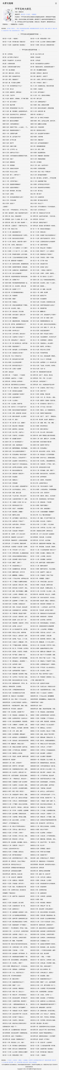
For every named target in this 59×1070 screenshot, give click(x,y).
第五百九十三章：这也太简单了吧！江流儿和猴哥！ (17, 1014)
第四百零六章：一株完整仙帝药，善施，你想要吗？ (17, 705)
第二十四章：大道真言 (36, 89)
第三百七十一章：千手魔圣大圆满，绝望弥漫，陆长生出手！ (19, 645)
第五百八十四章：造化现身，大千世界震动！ (42, 998)
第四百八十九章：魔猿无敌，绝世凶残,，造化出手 (44, 839)
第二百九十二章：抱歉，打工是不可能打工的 (42, 518)
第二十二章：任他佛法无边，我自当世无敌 (42, 86)
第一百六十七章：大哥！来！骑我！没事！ (42, 318)
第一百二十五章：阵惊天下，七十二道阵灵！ (42, 251)
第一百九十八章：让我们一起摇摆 (12, 368)
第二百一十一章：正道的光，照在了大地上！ (42, 387)
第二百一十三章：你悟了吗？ (38, 391)
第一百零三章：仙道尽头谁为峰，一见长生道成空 (44, 216)
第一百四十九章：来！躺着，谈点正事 (40, 289)
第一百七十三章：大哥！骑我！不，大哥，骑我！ (44, 327)
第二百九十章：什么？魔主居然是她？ (40, 515)
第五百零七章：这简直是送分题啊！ (12, 870)
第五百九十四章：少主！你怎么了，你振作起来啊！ (44, 1014)
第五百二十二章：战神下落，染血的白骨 (14, 896)
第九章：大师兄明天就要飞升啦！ (12, 66)
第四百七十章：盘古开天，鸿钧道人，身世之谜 (15, 807)
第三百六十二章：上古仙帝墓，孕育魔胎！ (42, 629)
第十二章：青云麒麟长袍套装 (38, 70)
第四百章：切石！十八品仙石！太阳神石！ (42, 693)
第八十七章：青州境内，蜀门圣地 (12, 190)
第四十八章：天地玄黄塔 (37, 127)
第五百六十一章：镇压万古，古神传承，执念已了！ (44, 959)
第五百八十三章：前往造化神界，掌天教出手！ (15, 998)
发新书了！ (6, 899)
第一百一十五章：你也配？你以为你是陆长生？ (43, 235)
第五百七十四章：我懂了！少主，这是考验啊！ (43, 982)
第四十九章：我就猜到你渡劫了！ (12, 130)
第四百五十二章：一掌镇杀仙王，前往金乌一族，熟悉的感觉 (19, 778)
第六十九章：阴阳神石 (9, 162)
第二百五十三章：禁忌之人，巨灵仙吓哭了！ (15, 457)
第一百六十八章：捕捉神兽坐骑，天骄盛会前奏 (15, 321)
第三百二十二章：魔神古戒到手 (39, 565)
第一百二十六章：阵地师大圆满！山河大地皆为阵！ (17, 254)
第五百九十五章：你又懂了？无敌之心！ (14, 1017)
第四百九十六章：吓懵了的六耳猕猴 (40, 851)
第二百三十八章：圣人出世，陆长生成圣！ (42, 432)
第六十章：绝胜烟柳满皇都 (37, 146)
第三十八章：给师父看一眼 (37, 111)
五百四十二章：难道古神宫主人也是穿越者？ (42, 928)
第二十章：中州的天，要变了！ (39, 82)
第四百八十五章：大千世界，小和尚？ (13, 832)
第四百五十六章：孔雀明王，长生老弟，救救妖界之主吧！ (19, 785)
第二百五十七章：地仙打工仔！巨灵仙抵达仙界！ (16, 464)
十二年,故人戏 (4, 1062)
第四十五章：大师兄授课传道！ (11, 124)
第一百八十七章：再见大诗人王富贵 (40, 349)
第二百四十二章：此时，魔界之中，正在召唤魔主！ (44, 438)
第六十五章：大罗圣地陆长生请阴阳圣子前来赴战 (16, 155)
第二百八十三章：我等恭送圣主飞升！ (13, 505)
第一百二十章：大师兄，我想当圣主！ (13, 244)
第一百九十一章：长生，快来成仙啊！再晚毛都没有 (44, 356)
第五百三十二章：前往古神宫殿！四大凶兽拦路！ (44, 912)
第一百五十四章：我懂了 (9, 298)
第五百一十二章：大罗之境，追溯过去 (40, 877)
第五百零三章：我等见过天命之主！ (12, 864)
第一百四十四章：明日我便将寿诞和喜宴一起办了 (16, 283)
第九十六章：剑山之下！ (37, 203)
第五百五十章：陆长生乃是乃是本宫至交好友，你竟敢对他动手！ (20, 944)
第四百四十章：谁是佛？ (9, 759)
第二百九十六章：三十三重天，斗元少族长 (42, 524)
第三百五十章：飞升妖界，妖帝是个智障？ (42, 610)
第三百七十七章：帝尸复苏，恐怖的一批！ (14, 654)
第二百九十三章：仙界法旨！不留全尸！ (14, 521)
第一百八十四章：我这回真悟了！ (12, 346)
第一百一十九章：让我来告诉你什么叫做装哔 (42, 241)
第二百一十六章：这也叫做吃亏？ (12, 397)
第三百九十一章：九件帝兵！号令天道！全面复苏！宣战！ (19, 677)
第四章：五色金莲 (35, 57)
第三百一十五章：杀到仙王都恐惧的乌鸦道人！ (15, 556)
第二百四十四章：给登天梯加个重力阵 (40, 441)
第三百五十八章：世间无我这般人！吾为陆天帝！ (44, 623)
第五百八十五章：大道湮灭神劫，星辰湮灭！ (15, 1001)
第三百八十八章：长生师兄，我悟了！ (40, 670)
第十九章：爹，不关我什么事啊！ (12, 82)
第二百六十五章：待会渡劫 (10, 476)
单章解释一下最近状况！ (9, 893)
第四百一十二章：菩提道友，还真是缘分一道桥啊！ (17, 715)
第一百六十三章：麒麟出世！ (38, 311)
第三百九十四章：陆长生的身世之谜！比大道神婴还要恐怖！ (19, 680)
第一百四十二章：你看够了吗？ (11, 279)
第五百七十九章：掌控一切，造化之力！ (14, 991)
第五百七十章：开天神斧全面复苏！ (12, 975)
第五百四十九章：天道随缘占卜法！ (40, 940)
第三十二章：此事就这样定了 (38, 101)
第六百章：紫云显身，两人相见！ (39, 1023)
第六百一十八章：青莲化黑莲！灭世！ (40, 38)
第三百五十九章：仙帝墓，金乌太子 (12, 626)
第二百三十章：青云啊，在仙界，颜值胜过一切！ (44, 419)
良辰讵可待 (6, 30)
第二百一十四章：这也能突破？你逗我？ (14, 394)
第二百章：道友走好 (8, 372)
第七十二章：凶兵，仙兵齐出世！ (39, 165)
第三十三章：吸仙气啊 (9, 105)
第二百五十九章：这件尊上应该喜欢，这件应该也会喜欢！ (19, 467)
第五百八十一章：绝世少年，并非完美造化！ (15, 994)
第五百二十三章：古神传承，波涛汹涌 (40, 896)
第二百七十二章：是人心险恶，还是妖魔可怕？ (15, 486)
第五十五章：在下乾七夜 (9, 140)
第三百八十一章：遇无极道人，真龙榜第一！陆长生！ (17, 661)
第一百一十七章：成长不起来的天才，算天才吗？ (44, 238)
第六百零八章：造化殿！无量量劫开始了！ (14, 1039)
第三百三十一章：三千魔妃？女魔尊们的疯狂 (15, 581)
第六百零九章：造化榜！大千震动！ (40, 1039)
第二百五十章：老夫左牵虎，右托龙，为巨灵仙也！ (44, 451)
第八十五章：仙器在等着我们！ (11, 187)
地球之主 (50, 28)
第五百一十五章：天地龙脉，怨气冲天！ (14, 883)
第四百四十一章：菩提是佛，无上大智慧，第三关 (44, 759)
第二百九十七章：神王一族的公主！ (12, 527)
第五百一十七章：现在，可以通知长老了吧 (14, 886)
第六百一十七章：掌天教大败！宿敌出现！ (14, 41)
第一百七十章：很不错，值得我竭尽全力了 (14, 324)
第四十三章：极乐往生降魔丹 (11, 120)
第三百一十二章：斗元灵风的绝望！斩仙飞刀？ (43, 550)
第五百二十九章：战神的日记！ (11, 909)
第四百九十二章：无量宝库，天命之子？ (14, 845)
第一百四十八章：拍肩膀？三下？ (12, 289)
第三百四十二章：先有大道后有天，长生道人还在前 (44, 597)
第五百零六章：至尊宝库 (37, 867)
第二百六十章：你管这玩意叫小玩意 (40, 467)
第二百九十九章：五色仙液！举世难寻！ (14, 530)
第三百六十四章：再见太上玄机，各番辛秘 (14, 632)
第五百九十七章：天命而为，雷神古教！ (14, 1020)
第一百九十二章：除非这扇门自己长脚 (13, 359)
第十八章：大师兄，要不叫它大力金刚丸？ (42, 79)
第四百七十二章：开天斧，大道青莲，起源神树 (15, 810)
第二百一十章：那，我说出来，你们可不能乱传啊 (16, 387)
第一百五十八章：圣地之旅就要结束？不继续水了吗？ (17, 305)
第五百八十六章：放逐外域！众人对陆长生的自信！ (44, 1001)
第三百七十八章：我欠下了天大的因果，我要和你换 (44, 654)
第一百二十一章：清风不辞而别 (39, 244)
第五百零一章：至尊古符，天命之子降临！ (14, 861)
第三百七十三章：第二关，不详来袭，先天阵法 (15, 648)
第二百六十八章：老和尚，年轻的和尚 (40, 480)
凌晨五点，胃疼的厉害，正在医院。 (12, 686)
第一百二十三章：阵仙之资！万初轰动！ (41, 248)
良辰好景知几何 (16, 30)
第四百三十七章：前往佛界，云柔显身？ (41, 753)
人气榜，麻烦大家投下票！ (37, 680)
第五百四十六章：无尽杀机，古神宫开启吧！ (42, 934)
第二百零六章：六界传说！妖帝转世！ (13, 381)
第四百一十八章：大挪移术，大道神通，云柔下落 (16, 724)
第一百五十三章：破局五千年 (38, 295)
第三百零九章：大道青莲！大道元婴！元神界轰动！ (17, 546)
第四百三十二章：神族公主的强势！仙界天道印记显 (17, 747)
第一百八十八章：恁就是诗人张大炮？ (13, 352)
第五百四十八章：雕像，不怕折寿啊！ (13, 940)
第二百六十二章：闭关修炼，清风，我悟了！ (42, 470)
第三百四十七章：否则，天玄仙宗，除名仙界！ (15, 607)
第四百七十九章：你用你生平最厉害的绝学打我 (43, 820)
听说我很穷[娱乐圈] (24, 28)
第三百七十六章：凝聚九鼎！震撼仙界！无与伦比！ (44, 651)
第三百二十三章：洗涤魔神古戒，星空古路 (14, 569)
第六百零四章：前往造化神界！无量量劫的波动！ (16, 1033)
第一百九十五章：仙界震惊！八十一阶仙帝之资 (43, 362)
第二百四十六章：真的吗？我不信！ (40, 445)
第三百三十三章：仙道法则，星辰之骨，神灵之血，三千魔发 (19, 584)
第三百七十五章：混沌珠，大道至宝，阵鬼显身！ (16, 651)
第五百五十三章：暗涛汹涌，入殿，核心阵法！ (43, 947)
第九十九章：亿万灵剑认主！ (38, 209)
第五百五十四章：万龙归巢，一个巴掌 (13, 950)
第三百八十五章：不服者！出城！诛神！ (14, 667)
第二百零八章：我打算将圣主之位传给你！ (14, 384)
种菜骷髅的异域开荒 (34, 28)
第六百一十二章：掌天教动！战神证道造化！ (15, 1045)
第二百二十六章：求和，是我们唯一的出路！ (15, 413)
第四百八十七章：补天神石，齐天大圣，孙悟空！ (16, 836)
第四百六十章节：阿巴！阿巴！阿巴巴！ (14, 791)
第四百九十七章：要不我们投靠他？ (12, 855)
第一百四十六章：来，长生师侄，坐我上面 (14, 286)
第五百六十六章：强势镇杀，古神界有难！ (14, 969)
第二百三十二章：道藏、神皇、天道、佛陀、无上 (44, 422)
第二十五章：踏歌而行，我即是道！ (12, 92)
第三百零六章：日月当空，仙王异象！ (40, 540)
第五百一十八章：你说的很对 (38, 886)
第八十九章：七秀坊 (8, 194)
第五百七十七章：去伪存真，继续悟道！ (14, 988)
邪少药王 (42, 28)
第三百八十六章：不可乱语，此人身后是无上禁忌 (44, 667)
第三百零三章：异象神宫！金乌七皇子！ (14, 537)
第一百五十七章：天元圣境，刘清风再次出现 (42, 302)
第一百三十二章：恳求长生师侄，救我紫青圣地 (15, 263)
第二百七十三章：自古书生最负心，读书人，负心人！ (17, 489)
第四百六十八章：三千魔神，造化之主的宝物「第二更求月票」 (20, 804)
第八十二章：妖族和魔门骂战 (38, 181)
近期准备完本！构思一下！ (10, 1026)
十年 (15, 1062)
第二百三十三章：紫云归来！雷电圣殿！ (14, 426)
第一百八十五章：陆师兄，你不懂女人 (40, 346)
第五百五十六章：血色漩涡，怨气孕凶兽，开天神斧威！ (18, 953)
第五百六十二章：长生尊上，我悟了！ (13, 963)
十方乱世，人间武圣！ (12, 1060)
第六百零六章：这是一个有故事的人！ (13, 1036)
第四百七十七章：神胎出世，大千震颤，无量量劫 (44, 816)
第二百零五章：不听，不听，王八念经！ (41, 378)
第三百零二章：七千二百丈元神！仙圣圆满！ (42, 534)
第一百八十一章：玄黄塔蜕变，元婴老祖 (41, 340)
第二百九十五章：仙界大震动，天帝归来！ (14, 524)
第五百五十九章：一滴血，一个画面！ (40, 956)
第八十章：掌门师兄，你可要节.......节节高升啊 (43, 178)
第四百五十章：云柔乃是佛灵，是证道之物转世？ (16, 775)
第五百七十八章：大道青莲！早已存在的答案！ (43, 988)
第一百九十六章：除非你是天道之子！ (13, 365)
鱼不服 (8, 28)
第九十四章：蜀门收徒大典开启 (39, 200)
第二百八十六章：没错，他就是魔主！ (40, 508)
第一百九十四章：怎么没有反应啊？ (12, 362)
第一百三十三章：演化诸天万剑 (39, 263)
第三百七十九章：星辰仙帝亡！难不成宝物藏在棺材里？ (18, 658)
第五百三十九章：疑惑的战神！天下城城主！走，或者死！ (19, 925)
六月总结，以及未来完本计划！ (11, 848)
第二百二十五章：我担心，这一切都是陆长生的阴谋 (44, 410)
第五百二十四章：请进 (36, 899)
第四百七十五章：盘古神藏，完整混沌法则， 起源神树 (17, 813)
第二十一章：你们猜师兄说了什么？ (12, 86)
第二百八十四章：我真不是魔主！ (39, 505)
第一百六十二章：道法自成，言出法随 (13, 311)
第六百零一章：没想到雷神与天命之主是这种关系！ (44, 1026)
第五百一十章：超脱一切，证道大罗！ (40, 874)
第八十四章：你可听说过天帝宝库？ (40, 184)
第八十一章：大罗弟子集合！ (11, 181)
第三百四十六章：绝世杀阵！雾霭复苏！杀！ (42, 604)
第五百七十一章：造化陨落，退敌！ (40, 975)
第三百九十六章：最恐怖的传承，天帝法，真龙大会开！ (18, 683)
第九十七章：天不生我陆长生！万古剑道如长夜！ (44, 206)
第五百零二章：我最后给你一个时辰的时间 (42, 861)
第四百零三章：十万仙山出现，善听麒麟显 (42, 696)
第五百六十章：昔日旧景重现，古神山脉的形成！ (16, 959)
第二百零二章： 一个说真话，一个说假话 (14, 375)
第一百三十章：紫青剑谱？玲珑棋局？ (13, 260)
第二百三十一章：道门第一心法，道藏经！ (14, 422)
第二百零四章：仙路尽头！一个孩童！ (13, 378)
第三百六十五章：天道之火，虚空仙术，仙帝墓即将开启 (18, 635)
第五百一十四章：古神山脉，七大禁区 (40, 880)
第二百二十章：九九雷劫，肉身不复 (12, 403)
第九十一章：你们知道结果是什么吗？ (13, 197)
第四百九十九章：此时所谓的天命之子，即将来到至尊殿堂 (19, 858)
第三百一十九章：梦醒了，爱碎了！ (12, 562)
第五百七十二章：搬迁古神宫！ (11, 979)
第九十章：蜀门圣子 (36, 194)
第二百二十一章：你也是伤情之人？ (12, 565)
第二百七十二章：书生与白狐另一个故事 (41, 486)
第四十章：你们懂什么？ (37, 114)
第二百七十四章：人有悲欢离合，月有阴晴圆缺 (43, 489)
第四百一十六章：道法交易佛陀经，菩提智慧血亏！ (17, 721)
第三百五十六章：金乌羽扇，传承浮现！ (41, 619)
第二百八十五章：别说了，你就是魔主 (13, 508)
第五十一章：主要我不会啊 (10, 133)
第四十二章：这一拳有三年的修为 (39, 117)
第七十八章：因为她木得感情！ (39, 174)
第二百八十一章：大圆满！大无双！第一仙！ (15, 502)
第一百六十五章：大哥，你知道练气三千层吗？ (43, 314)
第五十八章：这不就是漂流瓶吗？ (39, 143)
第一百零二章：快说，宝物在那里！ (12, 216)
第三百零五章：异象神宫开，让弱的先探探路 (15, 540)
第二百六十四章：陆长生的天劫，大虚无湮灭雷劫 (44, 473)
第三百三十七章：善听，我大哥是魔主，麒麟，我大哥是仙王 (19, 591)
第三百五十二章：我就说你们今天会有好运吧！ (43, 613)
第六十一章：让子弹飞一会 (10, 149)
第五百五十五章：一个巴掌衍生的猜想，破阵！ (43, 950)
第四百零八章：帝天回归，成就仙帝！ (13, 708)
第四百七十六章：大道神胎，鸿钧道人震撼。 (15, 816)
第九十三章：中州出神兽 (9, 200)
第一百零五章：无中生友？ (37, 219)
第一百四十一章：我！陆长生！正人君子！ (42, 276)
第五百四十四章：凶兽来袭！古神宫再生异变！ (43, 931)
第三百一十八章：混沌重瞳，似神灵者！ (41, 559)
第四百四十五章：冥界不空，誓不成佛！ (14, 766)
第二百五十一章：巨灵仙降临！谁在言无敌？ (15, 454)
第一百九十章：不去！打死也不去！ (12, 356)
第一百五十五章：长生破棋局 (38, 298)
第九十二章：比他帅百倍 (37, 197)
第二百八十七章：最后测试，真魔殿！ (13, 511)
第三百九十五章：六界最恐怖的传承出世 (14, 689)
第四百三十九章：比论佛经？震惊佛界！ (41, 756)
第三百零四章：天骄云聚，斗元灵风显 (40, 537)
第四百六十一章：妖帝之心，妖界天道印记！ (42, 791)
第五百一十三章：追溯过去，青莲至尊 (13, 880)
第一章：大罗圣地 (7, 54)
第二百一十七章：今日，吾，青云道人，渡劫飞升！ (44, 397)
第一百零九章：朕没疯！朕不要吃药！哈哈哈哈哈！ (44, 225)
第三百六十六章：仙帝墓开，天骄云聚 (40, 635)
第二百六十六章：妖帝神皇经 (38, 476)
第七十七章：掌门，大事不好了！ (12, 174)
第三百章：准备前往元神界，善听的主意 (41, 530)
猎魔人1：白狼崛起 (23, 1060)
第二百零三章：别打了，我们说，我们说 (41, 375)
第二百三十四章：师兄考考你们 (39, 426)
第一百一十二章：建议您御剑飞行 (12, 232)
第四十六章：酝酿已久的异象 (38, 124)
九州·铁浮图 (19, 1062)
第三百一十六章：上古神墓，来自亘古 (40, 556)
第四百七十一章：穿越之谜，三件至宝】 (41, 807)
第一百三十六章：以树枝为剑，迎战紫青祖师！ (15, 270)
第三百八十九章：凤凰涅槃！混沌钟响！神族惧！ (16, 673)
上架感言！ (6, 206)
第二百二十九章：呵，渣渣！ (11, 419)
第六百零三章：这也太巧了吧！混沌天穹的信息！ (44, 1029)
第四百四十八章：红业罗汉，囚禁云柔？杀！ (15, 772)
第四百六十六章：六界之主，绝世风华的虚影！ (15, 801)
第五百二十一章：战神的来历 (38, 893)
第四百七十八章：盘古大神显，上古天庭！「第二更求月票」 (19, 820)
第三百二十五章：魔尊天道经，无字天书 (14, 572)
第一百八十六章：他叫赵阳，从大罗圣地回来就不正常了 (18, 349)
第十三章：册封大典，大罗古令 (11, 73)
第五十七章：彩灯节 (8, 143)
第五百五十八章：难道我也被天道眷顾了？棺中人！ (17, 956)
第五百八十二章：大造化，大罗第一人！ (41, 994)
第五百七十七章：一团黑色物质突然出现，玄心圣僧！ (17, 1004)
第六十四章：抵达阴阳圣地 (37, 152)
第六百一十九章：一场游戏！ (29, 14)
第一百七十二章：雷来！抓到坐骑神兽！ (14, 327)
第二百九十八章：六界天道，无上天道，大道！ (43, 527)
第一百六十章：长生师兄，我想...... (12, 308)
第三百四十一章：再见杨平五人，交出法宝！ (15, 597)
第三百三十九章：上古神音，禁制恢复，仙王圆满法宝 (17, 594)
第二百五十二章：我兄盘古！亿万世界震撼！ (42, 454)
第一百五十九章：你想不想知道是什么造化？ (42, 305)
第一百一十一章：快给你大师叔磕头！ (40, 229)
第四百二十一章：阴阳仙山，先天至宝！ (41, 727)
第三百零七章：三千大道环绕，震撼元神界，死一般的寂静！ (19, 543)
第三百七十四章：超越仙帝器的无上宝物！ (42, 648)
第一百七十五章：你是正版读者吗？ (40, 330)
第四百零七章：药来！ (36, 705)
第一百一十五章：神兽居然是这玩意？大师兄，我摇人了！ (19, 235)
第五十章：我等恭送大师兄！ (38, 130)
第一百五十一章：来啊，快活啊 (39, 292)
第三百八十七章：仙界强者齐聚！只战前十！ (15, 670)
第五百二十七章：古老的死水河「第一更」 (14, 905)
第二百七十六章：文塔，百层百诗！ (40, 492)
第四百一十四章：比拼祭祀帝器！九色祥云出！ (15, 718)
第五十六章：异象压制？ (37, 140)
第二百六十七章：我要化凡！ (11, 480)
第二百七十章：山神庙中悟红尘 (39, 483)
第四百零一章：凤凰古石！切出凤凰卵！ (14, 696)
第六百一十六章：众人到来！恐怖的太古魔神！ (43, 41)
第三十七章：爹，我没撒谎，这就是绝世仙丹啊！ (16, 111)
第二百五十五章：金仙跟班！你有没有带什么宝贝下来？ (18, 461)
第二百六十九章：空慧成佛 (10, 483)
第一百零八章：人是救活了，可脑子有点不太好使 (16, 225)
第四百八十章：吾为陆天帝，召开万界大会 (42, 823)
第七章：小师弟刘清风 (9, 63)
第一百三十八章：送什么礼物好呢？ (12, 273)
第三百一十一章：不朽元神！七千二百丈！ (14, 550)
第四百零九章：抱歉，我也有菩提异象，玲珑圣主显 (44, 708)
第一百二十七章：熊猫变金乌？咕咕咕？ (41, 254)
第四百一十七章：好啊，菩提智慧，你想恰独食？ (44, 721)
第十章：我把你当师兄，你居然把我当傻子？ (42, 66)
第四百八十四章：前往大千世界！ (39, 829)
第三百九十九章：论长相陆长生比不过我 (14, 693)
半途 (10, 30)
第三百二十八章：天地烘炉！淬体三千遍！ (42, 575)
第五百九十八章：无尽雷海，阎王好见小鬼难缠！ (44, 1020)
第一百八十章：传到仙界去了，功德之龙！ (14, 340)
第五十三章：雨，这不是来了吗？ (12, 136)
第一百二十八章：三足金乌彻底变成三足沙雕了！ (16, 257)
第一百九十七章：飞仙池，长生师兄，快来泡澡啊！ (44, 365)
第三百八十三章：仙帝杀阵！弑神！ (12, 664)
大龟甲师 (30, 1060)
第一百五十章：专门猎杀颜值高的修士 (13, 292)
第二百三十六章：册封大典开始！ (39, 429)
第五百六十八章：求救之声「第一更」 (40, 905)
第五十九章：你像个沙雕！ (10, 146)
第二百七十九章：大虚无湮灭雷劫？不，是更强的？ (17, 499)
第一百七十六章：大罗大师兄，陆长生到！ (14, 333)
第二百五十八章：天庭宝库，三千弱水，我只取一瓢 (44, 464)
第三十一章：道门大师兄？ (10, 101)
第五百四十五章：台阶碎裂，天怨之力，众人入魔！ (17, 934)
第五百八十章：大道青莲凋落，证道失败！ (42, 991)
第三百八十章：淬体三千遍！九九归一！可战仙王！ (44, 658)
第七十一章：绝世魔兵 (9, 165)
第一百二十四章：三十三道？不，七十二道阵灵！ (16, 251)
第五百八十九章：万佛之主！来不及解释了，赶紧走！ (17, 1007)
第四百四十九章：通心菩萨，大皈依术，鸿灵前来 (44, 772)
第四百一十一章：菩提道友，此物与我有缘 (42, 712)
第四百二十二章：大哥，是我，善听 (12, 731)
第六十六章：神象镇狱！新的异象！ (40, 155)
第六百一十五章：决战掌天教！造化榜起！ (14, 45)
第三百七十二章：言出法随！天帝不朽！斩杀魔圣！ (44, 645)
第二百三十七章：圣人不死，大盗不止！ (14, 432)
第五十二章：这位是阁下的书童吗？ (40, 133)
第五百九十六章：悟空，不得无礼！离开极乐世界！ (44, 1017)
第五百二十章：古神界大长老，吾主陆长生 (14, 890)
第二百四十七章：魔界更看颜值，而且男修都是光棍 (17, 448)
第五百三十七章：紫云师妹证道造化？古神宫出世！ (17, 921)
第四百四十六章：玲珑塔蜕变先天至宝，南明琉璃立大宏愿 (19, 769)
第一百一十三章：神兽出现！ (38, 232)
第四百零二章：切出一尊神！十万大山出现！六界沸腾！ (18, 699)
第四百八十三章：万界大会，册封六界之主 (14, 829)
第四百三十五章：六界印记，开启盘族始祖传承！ (44, 750)
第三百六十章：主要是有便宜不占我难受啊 (42, 626)
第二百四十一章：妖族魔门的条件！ (12, 438)
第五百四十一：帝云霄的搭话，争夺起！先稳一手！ (17, 928)
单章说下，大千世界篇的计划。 (11, 823)
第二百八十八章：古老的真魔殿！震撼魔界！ (42, 511)
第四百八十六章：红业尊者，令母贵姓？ (41, 832)
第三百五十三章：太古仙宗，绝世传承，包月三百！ (17, 616)
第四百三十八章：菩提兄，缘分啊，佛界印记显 (15, 756)
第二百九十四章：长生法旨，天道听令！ (41, 521)
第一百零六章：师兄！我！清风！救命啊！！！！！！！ (18, 222)
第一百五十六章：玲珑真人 (10, 302)
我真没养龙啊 (48, 1060)
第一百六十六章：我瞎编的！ (11, 318)
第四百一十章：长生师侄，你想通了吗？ (14, 712)
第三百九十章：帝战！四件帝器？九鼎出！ (42, 673)
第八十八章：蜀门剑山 (36, 190)
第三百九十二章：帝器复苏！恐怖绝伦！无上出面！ (44, 677)
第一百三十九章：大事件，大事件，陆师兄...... (43, 273)
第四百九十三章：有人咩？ (37, 845)
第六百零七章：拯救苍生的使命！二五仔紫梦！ (43, 1036)
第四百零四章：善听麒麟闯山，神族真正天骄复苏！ (44, 699)
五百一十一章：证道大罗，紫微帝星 (12, 877)
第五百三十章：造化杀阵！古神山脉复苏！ (42, 909)
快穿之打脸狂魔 (32, 1062)
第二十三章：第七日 (8, 89)
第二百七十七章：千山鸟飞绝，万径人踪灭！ (15, 495)
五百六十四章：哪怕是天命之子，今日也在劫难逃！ (17, 966)
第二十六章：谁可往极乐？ (37, 92)
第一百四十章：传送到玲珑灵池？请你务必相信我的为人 (18, 276)
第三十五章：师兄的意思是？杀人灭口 (13, 108)
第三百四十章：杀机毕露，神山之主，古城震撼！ (44, 594)
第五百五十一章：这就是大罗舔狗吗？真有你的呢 (44, 944)
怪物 (46, 28)
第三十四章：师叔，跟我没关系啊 (39, 105)
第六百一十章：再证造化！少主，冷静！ (14, 1042)
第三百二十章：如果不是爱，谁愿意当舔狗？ (42, 562)
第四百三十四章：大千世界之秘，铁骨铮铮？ (15, 750)
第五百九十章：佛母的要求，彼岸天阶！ (41, 1007)
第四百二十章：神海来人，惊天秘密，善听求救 (15, 727)
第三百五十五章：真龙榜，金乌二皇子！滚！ (15, 619)
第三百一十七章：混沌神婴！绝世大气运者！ (15, 559)
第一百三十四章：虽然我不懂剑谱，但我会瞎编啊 (16, 267)
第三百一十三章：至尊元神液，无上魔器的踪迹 (15, 553)
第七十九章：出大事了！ (9, 178)
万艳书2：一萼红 (15, 28)
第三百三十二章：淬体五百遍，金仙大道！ (42, 581)
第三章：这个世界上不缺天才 (11, 57)
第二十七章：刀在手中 (9, 95)
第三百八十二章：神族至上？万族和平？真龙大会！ (44, 661)
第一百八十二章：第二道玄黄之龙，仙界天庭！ (15, 343)
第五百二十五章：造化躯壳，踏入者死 (13, 902)
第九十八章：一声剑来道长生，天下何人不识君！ (16, 209)
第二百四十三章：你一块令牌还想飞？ (13, 441)
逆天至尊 (11, 1062)
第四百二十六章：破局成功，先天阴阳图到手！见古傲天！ (19, 737)
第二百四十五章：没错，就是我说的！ (13, 445)
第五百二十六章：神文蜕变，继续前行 (40, 902)
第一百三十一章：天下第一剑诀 (39, 260)
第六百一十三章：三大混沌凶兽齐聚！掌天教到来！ (44, 1045)
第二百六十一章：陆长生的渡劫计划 (12, 470)
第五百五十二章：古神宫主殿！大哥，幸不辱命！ (16, 947)
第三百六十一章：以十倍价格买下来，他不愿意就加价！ (18, 629)
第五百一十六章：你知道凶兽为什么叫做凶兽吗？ (44, 883)
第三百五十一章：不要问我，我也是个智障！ (15, 613)
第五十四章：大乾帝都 (36, 136)
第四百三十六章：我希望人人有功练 (12, 753)
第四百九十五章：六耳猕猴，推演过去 (13, 851)
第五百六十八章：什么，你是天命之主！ (14, 972)
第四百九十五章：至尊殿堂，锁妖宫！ (40, 848)
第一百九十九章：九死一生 (37, 368)
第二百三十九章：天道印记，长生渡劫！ (14, 435)
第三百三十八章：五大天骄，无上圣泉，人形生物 (44, 591)
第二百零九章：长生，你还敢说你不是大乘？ (42, 384)
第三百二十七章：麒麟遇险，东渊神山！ (14, 575)
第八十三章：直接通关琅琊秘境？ (12, 184)
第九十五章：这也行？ (9, 203)
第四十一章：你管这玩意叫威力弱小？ (13, 117)
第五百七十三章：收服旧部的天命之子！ (41, 979)
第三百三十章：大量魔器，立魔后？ (40, 578)
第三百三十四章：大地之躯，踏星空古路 (41, 584)
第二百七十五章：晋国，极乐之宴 (12, 492)
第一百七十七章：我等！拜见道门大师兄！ (42, 333)
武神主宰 (54, 1060)
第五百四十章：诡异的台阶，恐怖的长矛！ (42, 925)
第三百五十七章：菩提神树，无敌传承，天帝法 (15, 623)
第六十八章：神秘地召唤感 (37, 159)
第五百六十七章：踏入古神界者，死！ (40, 969)
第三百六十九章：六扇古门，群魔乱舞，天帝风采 (16, 642)
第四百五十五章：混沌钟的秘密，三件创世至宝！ (44, 782)
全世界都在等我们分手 (38, 1060)
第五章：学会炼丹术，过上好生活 (12, 60)
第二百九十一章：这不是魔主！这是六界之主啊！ (16, 518)
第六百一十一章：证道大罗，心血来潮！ (41, 1042)
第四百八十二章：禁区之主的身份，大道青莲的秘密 (44, 826)
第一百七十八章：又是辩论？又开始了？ (14, 337)
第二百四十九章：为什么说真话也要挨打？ (14, 451)
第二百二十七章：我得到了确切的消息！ (41, 413)
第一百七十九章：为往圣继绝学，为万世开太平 (43, 337)
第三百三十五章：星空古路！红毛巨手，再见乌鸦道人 (17, 588)
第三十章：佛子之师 (36, 98)
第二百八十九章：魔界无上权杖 (11, 515)
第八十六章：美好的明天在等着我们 (40, 187)
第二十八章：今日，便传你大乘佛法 (40, 95)
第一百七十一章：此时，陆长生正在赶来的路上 (43, 324)
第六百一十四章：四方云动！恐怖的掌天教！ (42, 45)
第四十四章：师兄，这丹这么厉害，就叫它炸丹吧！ (44, 120)
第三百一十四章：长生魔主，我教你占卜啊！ (42, 553)
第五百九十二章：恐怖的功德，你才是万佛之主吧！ (44, 1010)
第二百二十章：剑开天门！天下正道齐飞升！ (15, 406)
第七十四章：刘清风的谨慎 (37, 168)
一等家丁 (22, 30)
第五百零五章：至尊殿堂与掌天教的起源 (14, 867)
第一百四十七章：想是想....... (38, 286)
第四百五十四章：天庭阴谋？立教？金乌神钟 (15, 782)
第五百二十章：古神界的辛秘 (38, 890)
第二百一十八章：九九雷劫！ (11, 400)
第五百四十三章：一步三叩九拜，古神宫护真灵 (15, 931)
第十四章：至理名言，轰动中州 (39, 73)
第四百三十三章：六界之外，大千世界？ (41, 747)
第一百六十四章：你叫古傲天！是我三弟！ (14, 314)
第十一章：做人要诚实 (9, 70)
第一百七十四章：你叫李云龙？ (11, 330)
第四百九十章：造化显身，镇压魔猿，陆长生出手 (16, 842)
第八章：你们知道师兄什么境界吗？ (40, 63)
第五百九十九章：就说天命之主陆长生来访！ (15, 1023)
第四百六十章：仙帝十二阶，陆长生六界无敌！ (15, 797)
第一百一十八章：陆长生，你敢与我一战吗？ (15, 241)
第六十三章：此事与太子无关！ (11, 152)
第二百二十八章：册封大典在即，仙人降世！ (15, 416)
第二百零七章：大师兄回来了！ (39, 381)
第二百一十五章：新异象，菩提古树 (40, 394)
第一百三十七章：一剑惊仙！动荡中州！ (41, 270)
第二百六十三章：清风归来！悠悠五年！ (14, 473)
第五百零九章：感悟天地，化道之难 (12, 874)
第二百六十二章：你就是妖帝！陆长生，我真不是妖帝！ (18, 794)
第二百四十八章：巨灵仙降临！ (39, 448)
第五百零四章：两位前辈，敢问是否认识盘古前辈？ (44, 864)
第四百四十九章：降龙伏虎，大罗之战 (13, 839)
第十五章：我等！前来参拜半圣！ (12, 76)
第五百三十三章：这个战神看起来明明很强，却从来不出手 (19, 915)
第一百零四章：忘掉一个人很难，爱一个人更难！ (16, 219)
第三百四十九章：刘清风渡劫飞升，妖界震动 (15, 610)
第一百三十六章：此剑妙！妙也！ (39, 267)
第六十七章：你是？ (8, 159)
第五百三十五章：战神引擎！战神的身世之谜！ (15, 918)
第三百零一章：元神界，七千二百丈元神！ (14, 534)
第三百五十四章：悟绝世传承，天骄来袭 (41, 616)
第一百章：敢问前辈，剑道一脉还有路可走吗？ (15, 213)
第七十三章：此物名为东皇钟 (11, 168)
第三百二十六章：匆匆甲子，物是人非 (40, 572)
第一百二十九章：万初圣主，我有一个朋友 (42, 257)
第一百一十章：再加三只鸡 (10, 229)
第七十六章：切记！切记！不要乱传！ (40, 171)
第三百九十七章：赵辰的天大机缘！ (40, 683)
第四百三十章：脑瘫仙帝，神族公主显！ (14, 743)
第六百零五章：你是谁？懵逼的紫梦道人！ (42, 1033)
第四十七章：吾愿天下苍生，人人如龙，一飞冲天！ (17, 127)
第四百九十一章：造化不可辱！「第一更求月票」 (44, 842)
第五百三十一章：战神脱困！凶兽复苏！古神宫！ (16, 912)
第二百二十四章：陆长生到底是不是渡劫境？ (15, 410)
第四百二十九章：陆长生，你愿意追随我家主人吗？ (44, 740)
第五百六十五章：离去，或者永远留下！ (41, 966)
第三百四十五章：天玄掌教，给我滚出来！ (14, 604)
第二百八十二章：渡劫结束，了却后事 (40, 502)
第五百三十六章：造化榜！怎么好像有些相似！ (43, 918)
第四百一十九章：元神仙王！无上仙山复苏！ (42, 724)
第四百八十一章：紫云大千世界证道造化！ (14, 826)
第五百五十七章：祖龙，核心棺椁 (39, 953)
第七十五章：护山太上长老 (10, 171)
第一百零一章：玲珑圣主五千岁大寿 (40, 213)
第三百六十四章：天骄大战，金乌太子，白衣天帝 (44, 632)
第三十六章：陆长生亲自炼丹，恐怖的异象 (42, 108)
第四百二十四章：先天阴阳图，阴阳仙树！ (14, 734)
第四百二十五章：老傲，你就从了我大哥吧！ (42, 734)
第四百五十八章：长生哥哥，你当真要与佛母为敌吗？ (17, 788)
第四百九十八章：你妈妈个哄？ (39, 855)
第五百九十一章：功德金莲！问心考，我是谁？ (15, 1010)
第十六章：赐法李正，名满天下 (39, 76)
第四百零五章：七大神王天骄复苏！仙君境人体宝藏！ (17, 702)
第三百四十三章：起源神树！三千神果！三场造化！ (17, 600)
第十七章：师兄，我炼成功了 (11, 79)
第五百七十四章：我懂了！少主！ (12, 985)
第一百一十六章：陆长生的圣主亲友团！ (14, 238)
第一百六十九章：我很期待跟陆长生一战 (41, 321)
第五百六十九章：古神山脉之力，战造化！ (42, 972)
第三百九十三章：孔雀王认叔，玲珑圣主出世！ (43, 686)
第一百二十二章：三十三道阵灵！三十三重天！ (15, 248)
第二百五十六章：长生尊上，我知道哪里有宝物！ (44, 461)
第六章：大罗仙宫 (35, 60)
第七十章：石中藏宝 (36, 162)
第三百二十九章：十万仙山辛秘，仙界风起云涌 (15, 578)
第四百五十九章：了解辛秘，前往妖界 (40, 788)
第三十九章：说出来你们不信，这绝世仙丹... (15, 114)
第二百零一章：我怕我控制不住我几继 (40, 372)
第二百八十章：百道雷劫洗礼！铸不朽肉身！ (42, 499)
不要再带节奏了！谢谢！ (37, 702)
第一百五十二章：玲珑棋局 (10, 295)
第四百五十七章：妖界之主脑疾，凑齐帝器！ (42, 785)
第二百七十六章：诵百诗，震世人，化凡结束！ (43, 495)
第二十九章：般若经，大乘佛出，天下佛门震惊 (15, 98)
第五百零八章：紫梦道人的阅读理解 (40, 870)
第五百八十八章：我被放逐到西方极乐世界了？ (43, 1004)
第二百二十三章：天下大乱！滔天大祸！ (41, 406)
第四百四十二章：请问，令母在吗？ (12, 762)
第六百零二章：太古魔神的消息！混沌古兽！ (15, 1029)
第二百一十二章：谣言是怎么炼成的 (12, 391)
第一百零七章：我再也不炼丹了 (39, 222)
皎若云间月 (25, 1062)
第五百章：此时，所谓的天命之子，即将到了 (42, 858)
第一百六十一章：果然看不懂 (38, 308)
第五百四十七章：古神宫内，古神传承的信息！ (43, 937)
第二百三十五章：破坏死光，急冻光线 (13, 429)
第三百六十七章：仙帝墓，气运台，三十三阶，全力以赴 (18, 638)
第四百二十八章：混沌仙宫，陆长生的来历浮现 (15, 740)
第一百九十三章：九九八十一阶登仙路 (40, 359)
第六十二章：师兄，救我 (37, 149)
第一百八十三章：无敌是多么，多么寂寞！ (42, 343)
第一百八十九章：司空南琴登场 (39, 352)
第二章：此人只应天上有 (37, 54)
